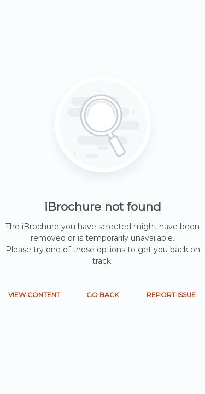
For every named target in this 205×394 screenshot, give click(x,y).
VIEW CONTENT (34, 295)
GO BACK (102, 295)
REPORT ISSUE (171, 295)
